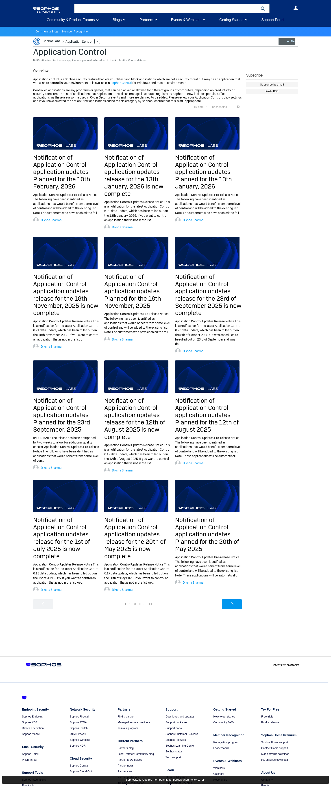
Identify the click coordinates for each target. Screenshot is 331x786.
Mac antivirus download (275, 754)
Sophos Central (121, 83)
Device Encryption (33, 728)
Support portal (174, 728)
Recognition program (225, 742)
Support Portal (272, 20)
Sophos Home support (274, 742)
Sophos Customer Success (182, 734)
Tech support (173, 757)
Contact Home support (274, 748)
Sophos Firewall (79, 716)
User (295, 7)
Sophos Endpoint (32, 716)
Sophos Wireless (80, 739)
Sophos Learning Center (180, 745)
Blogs (117, 20)
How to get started (224, 716)
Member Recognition (73, 31)
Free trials (267, 716)
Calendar (218, 773)
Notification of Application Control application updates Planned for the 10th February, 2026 (61, 172)
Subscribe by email (272, 84)
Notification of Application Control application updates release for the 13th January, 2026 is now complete (133, 176)
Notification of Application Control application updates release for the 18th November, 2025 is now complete (65, 295)
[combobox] (165, 8)
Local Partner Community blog (136, 754)
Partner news (126, 765)
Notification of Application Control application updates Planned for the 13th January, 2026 (203, 172)
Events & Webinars (186, 20)
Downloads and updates (180, 716)
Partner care (125, 771)
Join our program (128, 728)
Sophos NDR (77, 745)
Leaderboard (221, 748)
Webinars (218, 768)
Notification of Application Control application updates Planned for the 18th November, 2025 (132, 291)
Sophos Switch (78, 728)
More (96, 41)
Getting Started (231, 20)
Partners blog (126, 748)
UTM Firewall (78, 734)
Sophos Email (30, 754)
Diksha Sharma (51, 220)
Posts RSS (272, 91)
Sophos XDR (29, 722)
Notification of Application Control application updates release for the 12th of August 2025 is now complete (134, 419)
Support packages (176, 722)
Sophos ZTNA (78, 722)
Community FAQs (223, 722)
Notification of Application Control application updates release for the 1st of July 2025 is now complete (61, 538)
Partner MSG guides (130, 759)
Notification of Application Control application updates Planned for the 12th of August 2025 (207, 415)
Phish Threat (29, 759)
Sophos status (174, 751)
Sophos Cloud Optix (82, 771)
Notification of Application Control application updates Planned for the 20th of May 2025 (207, 534)
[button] (263, 8)
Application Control (69, 51)
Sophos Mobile (31, 734)
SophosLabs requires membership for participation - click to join (165, 780)
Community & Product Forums (71, 20)
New (287, 41)
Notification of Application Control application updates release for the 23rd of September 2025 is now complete (208, 295)
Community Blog (45, 31)
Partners (146, 20)
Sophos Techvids (176, 739)
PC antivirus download (274, 759)
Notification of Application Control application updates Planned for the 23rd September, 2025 (61, 415)
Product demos (270, 722)
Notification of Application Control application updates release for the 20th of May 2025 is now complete (135, 538)
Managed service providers (134, 722)
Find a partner (126, 716)
